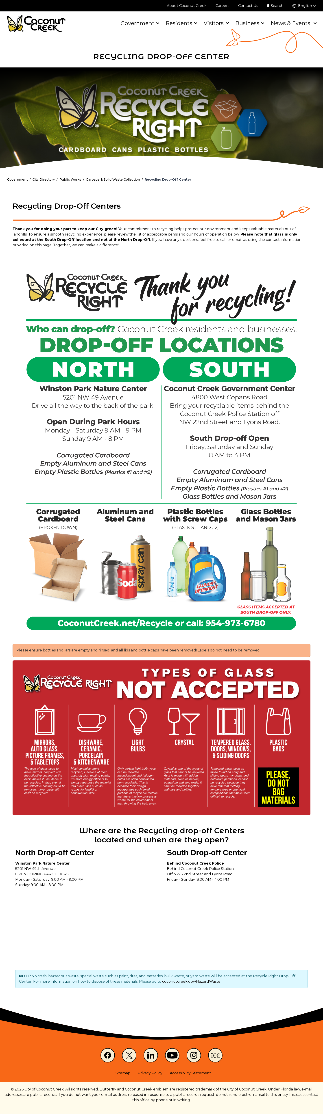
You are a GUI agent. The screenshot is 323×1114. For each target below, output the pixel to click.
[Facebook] (107, 1055)
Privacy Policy (150, 1073)
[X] (129, 1055)
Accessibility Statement (190, 1073)
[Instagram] (194, 1055)
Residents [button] (181, 23)
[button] (304, 6)
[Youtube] (172, 1055)
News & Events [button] (293, 23)
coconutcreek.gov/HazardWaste (191, 981)
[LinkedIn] (151, 1055)
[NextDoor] (215, 1055)
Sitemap (123, 1073)
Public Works (70, 179)
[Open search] (275, 6)
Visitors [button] (216, 23)
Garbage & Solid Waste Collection (113, 179)
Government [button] (140, 23)
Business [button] (249, 23)
